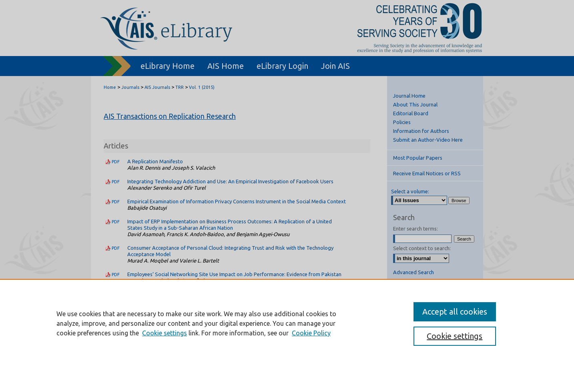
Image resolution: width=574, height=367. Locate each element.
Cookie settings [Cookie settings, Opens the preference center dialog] (454, 336)
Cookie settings (164, 333)
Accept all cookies (454, 311)
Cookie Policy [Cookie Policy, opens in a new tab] (311, 333)
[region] (287, 323)
